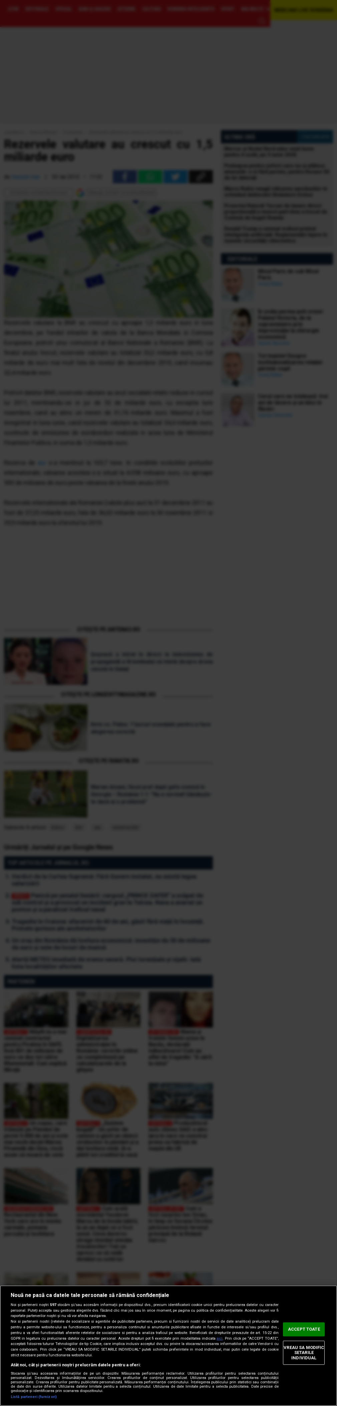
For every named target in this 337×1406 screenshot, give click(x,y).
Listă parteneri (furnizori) (34, 1397)
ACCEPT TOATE (304, 1329)
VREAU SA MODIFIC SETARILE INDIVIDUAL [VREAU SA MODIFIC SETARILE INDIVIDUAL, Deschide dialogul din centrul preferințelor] (304, 1352)
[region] (168, 1345)
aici (220, 1338)
